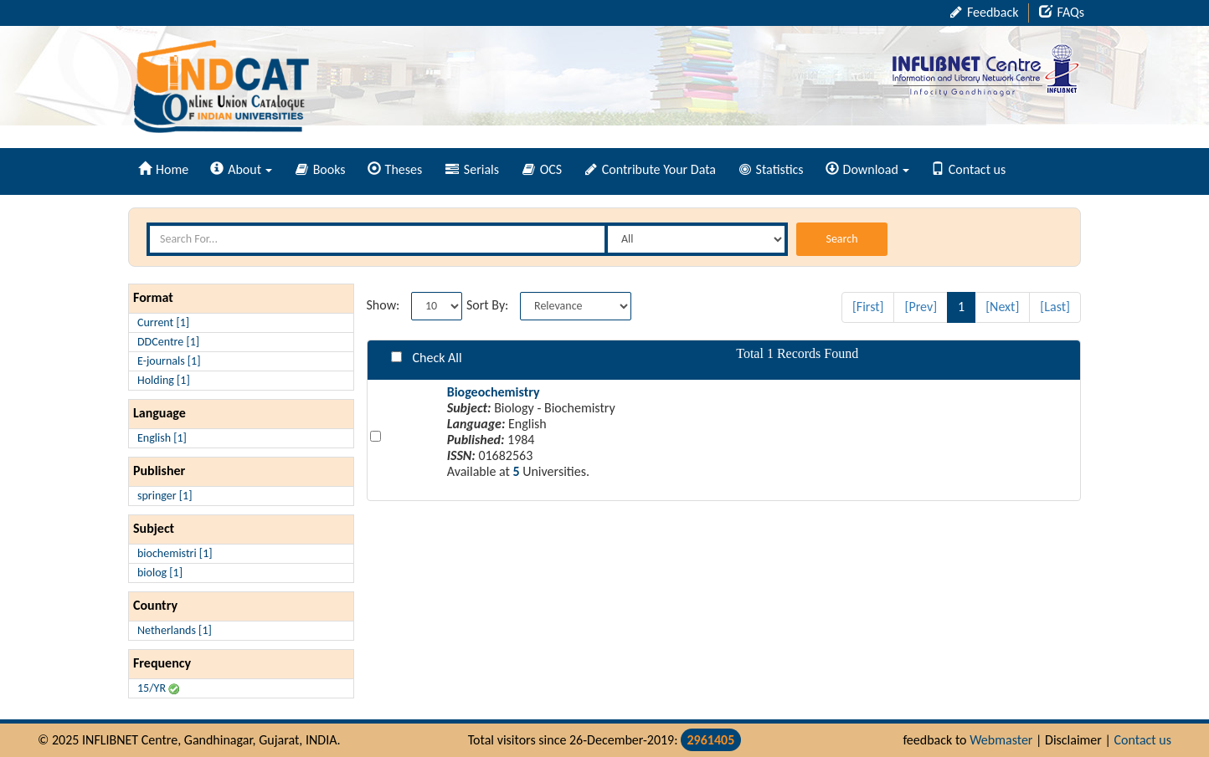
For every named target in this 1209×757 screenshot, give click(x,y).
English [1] (162, 438)
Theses (395, 169)
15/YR (158, 688)
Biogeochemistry (493, 392)
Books (321, 169)
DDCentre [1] (168, 342)
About (241, 169)
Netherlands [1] (174, 630)
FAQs (1061, 12)
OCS (542, 169)
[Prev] (920, 307)
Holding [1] (163, 380)
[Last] (1055, 307)
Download (867, 169)
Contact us (968, 169)
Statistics (771, 169)
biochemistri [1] (175, 553)
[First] (868, 307)
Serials (472, 169)
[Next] (1002, 307)
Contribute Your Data (650, 169)
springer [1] (164, 495)
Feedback (984, 12)
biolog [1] (160, 572)
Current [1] (163, 322)
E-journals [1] (169, 361)
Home (163, 169)
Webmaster (1001, 740)
